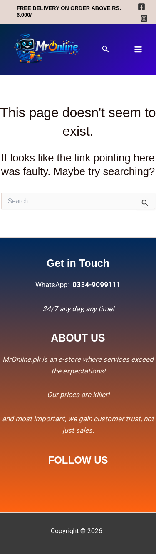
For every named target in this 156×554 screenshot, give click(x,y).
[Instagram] (144, 18)
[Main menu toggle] (138, 49)
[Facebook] (141, 6)
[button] (105, 49)
